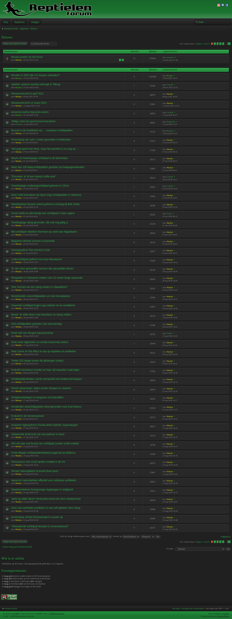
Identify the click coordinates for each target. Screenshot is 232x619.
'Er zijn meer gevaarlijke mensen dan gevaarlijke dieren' (42, 268)
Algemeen (24, 28)
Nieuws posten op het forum (27, 56)
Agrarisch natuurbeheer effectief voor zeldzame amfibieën (43, 480)
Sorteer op (126, 536)
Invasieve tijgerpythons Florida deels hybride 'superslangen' (44, 425)
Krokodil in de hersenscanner (27, 415)
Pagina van (202, 44)
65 (229, 44)
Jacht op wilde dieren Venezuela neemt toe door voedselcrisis (46, 498)
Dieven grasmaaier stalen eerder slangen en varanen (41, 388)
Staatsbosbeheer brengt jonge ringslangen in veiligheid (42, 489)
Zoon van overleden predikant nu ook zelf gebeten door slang (45, 507)
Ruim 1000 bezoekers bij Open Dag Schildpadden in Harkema (46, 194)
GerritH (170, 85)
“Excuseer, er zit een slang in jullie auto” (33, 176)
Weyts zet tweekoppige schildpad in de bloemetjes (39, 158)
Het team (176, 608)
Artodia (226, 613)
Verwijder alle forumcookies (192, 608)
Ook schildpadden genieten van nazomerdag (36, 323)
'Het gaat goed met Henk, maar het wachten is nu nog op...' (44, 148)
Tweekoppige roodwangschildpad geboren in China (40, 185)
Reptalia (170, 131)
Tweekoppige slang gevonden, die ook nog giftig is (39, 222)
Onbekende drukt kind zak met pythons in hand (37, 434)
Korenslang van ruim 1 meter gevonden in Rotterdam (41, 139)
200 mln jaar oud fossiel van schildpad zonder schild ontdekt (45, 443)
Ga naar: (170, 548)
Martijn (18, 60)
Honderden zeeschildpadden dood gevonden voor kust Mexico (46, 406)
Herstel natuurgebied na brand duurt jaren (34, 471)
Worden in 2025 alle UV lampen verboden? (35, 75)
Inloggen (35, 22)
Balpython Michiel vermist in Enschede (33, 241)
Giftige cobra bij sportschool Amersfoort (33, 121)
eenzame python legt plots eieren (30, 112)
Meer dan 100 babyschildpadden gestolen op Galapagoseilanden (47, 167)
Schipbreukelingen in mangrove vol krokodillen (37, 397)
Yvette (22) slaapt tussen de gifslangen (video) (37, 360)
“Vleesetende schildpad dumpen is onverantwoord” (39, 526)
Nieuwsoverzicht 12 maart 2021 (29, 102)
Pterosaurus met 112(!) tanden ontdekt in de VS (38, 461)
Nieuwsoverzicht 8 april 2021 (27, 93)
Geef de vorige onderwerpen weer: (86, 536)
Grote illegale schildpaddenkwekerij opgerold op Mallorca (43, 452)
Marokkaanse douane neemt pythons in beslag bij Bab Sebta (45, 204)
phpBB (15, 613)
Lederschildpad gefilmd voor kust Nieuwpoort (36, 259)
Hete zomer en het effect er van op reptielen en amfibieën (43, 351)
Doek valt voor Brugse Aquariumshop (32, 332)
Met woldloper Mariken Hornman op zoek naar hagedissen (44, 231)
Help (5, 22)
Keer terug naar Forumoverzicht (18, 547)
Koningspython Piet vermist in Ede (30, 250)
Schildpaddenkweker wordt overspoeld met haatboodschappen (46, 378)
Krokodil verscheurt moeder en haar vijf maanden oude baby (45, 369)
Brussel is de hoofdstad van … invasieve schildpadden (42, 130)
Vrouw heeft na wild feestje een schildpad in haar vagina (42, 213)
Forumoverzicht (11, 28)
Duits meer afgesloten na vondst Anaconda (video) (39, 342)
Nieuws (33, 28)
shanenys (170, 57)
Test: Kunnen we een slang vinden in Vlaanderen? (39, 287)
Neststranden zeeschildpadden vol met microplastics (40, 296)
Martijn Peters (223, 616)
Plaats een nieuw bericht (14, 43)
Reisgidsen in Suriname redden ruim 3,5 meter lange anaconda (46, 277)
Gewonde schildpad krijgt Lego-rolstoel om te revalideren (43, 305)
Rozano (18, 78)
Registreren (19, 22)
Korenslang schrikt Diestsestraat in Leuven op (37, 517)
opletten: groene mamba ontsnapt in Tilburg (35, 84)
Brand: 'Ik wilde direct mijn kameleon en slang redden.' (41, 314)
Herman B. (171, 122)
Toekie (169, 213)
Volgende (225, 536)
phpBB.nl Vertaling (56, 613)
